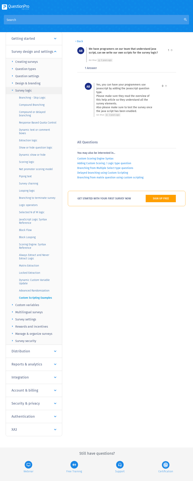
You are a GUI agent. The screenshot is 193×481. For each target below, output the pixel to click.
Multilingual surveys (27, 312)
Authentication (33, 416)
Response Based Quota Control (37, 122)
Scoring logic (26, 162)
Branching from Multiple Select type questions (105, 168)
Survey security (23, 341)
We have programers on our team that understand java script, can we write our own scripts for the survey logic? (105, 28)
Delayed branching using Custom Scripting (102, 172)
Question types (23, 69)
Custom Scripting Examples (35, 297)
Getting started (33, 39)
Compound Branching (31, 104)
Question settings (25, 76)
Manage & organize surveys (31, 334)
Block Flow (25, 230)
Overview (83, 23)
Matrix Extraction (29, 265)
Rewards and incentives (29, 326)
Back (79, 41)
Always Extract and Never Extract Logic (34, 256)
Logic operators (28, 205)
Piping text (25, 176)
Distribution (33, 351)
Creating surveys (24, 62)
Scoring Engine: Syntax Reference (32, 246)
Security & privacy (33, 403)
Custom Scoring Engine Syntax (95, 158)
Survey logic (21, 90)
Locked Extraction (29, 272)
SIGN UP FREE (161, 198)
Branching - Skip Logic (32, 97)
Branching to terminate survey (37, 198)
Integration (33, 377)
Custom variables (25, 305)
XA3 (33, 429)
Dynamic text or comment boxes (34, 131)
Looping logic (27, 190)
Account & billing (33, 390)
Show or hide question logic (35, 147)
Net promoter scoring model (36, 169)
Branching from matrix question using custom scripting (110, 177)
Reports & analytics (33, 364)
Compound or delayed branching (32, 113)
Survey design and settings (33, 52)
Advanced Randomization (34, 290)
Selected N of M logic (31, 212)
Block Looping (27, 237)
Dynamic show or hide (32, 154)
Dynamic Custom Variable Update (34, 281)
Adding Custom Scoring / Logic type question (104, 163)
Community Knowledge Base (113, 23)
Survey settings (23, 319)
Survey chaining (28, 183)
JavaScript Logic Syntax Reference (33, 221)
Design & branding (25, 83)
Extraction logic (28, 140)
